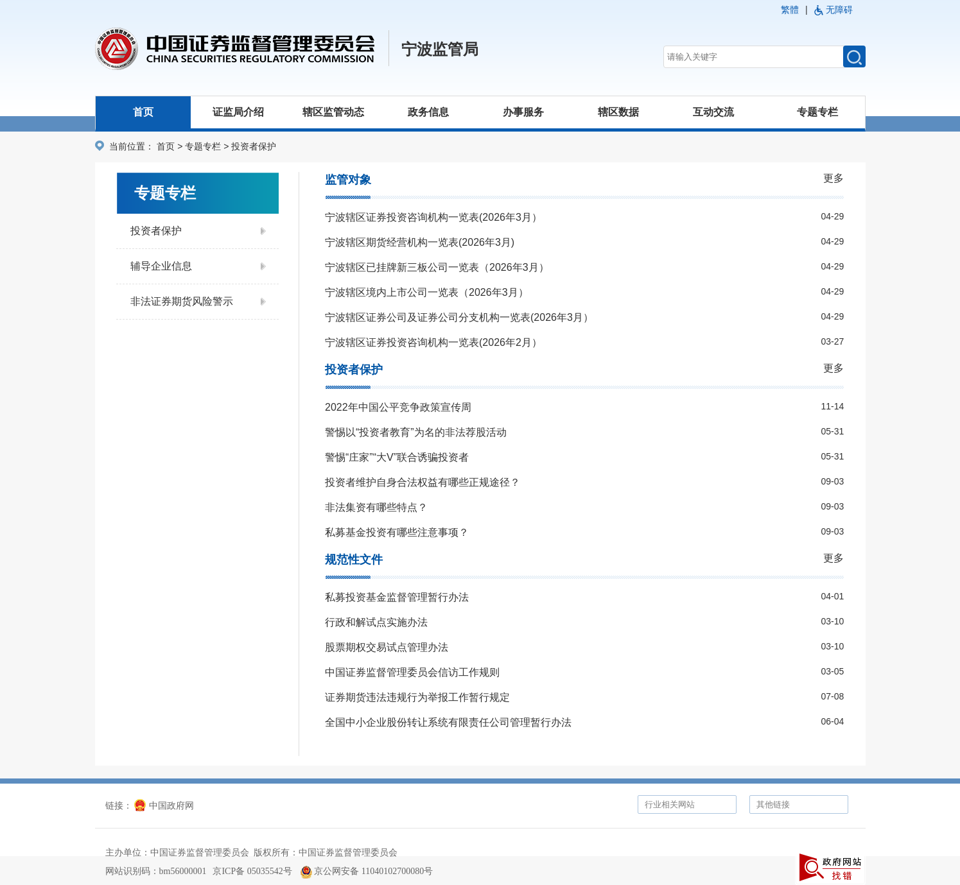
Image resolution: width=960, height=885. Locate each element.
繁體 (790, 9)
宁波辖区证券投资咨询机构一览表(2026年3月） (433, 217)
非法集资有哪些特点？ (376, 507)
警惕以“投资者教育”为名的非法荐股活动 (416, 432)
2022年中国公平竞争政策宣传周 (398, 407)
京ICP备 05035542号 (252, 871)
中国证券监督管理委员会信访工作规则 (412, 672)
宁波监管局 (439, 49)
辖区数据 (618, 112)
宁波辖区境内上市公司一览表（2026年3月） (426, 292)
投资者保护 (156, 230)
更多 (833, 178)
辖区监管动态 (333, 112)
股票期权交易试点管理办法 (386, 647)
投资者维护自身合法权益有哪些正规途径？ (422, 482)
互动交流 (713, 112)
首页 (143, 112)
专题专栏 (817, 112)
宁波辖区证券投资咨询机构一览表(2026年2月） (433, 342)
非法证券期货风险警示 (181, 301)
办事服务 (523, 112)
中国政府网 (164, 806)
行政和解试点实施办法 (376, 622)
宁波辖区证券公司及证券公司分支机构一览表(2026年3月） (459, 317)
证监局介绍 (238, 112)
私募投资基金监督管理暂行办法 (397, 597)
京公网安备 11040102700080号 (367, 871)
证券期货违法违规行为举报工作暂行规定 (417, 697)
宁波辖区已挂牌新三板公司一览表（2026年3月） (437, 267)
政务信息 (428, 112)
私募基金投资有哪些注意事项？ (397, 532)
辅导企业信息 (161, 266)
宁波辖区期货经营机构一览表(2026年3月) (419, 242)
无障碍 (839, 9)
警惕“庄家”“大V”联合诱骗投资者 (397, 457)
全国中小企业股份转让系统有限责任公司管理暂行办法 (448, 722)
